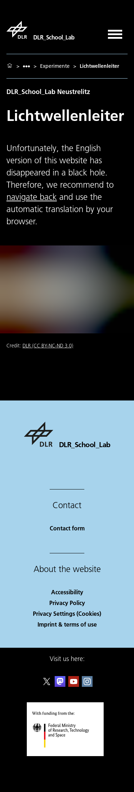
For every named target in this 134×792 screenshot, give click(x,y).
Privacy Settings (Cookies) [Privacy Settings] (67, 613)
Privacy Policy (67, 602)
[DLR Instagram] (87, 684)
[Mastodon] (60, 684)
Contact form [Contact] (67, 528)
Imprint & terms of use (67, 624)
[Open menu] (115, 32)
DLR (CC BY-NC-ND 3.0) (48, 345)
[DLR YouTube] (73, 684)
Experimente (55, 66)
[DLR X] (46, 684)
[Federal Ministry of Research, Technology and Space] (67, 754)
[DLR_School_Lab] (40, 30)
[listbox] (26, 66)
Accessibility (67, 592)
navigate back (31, 197)
